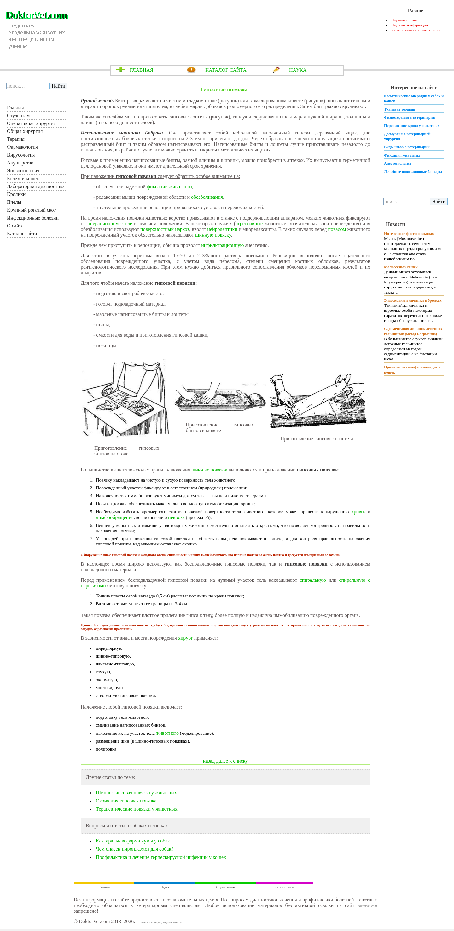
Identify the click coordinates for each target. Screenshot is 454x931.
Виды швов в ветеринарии (407, 147)
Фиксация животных (402, 155)
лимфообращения (115, 517)
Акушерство (20, 162)
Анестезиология (397, 163)
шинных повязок (209, 469)
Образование (225, 887)
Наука (164, 887)
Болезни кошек (23, 178)
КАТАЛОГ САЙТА (226, 70)
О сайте (15, 225)
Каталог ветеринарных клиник (415, 30)
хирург (185, 638)
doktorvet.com (367, 906)
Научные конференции (409, 25)
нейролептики (222, 229)
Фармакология (22, 147)
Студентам (18, 115)
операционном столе (110, 223)
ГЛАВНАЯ (142, 70)
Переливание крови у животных (411, 125)
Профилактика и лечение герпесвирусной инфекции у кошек (161, 857)
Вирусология (21, 154)
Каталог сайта (22, 233)
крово (357, 511)
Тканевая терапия (399, 109)
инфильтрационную (222, 245)
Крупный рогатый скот (31, 210)
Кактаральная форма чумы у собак (133, 840)
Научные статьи (404, 20)
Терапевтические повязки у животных (137, 809)
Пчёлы (14, 202)
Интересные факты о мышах (409, 233)
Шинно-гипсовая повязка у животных (136, 792)
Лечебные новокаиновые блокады (413, 171)
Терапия (16, 139)
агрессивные (249, 223)
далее (222, 760)
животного (167, 733)
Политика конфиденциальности (159, 922)
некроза (176, 517)
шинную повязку (213, 234)
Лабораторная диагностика (36, 186)
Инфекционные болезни (33, 217)
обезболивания (207, 197)
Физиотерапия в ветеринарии (409, 117)
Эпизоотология (23, 170)
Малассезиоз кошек (401, 267)
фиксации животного (169, 186)
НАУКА (297, 70)
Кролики (16, 194)
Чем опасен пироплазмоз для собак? (134, 849)
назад (209, 760)
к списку (239, 760)
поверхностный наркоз (164, 229)
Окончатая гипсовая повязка (126, 800)
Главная (15, 107)
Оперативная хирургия (31, 123)
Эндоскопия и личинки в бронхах (412, 300)
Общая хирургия (25, 131)
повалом (337, 229)
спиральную (313, 580)
